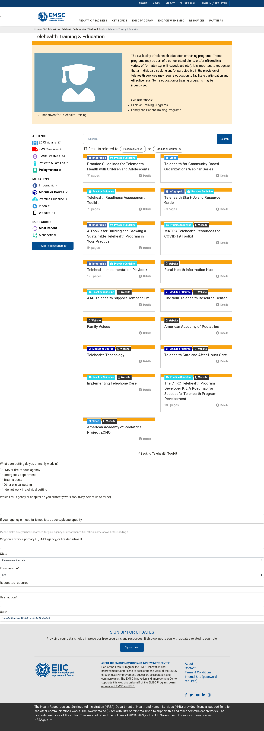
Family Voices (98, 326)
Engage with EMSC (171, 20)
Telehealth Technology (105, 355)
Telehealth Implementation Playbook (117, 270)
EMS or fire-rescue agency (22, 470)
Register (221, 3)
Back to (159, 453)
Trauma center (14, 480)
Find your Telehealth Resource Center (195, 298)
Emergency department (20, 475)
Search (187, 3)
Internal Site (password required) (201, 679)
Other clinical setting (18, 484)
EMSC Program (142, 20)
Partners (216, 20)
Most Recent (44, 228)
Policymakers (46, 170)
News (156, 3)
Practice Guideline (49, 199)
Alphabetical (44, 235)
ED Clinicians (46, 142)
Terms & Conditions (198, 672)
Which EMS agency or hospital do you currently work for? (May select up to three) (55, 497)
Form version (9, 568)
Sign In (207, 3)
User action (8, 597)
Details (145, 175)
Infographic (45, 185)
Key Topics (119, 20)
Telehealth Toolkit (97, 29)
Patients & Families (50, 163)
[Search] (150, 139)
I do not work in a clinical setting (25, 489)
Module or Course (50, 192)
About (143, 3)
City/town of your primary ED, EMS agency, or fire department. (41, 539)
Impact (170, 3)
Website (43, 213)
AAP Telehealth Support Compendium (118, 298)
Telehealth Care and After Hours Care (195, 355)
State (3, 553)
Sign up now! (132, 647)
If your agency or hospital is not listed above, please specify (41, 519)
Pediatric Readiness (93, 20)
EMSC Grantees (48, 156)
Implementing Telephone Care (112, 383)
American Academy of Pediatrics (191, 326)
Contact (190, 668)
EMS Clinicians (47, 149)
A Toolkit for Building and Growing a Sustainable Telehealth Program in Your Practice (116, 236)
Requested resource (14, 583)
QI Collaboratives (51, 29)
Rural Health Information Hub (188, 270)
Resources (196, 20)
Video (41, 206)
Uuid (4, 612)
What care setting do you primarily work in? (29, 464)
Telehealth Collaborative (74, 29)
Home (37, 29)
